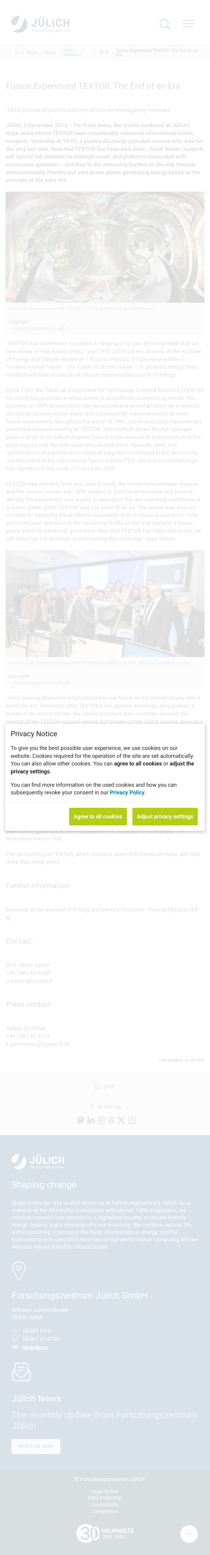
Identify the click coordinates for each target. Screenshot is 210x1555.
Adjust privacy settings (165, 817)
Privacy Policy (127, 793)
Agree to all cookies (98, 817)
